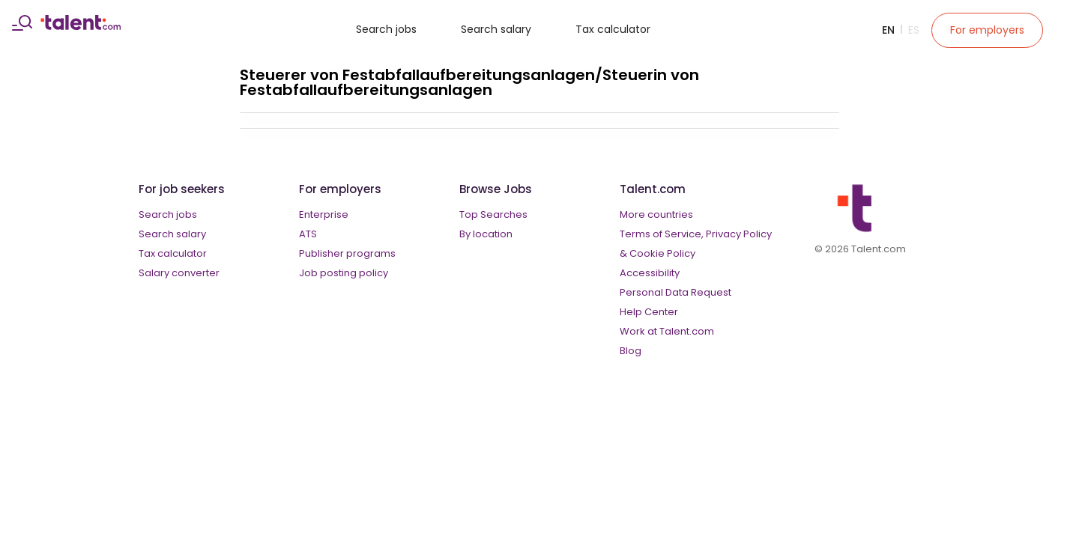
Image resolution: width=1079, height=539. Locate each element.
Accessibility (650, 273)
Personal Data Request (675, 292)
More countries (656, 214)
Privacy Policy (739, 234)
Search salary (496, 29)
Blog (630, 351)
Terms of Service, (662, 234)
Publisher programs (347, 253)
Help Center (649, 312)
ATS (308, 234)
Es (913, 29)
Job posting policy (343, 273)
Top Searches (493, 214)
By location (486, 234)
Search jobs (386, 29)
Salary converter (179, 273)
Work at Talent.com (667, 331)
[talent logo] (80, 26)
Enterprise (323, 214)
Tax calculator (612, 29)
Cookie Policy (662, 253)
